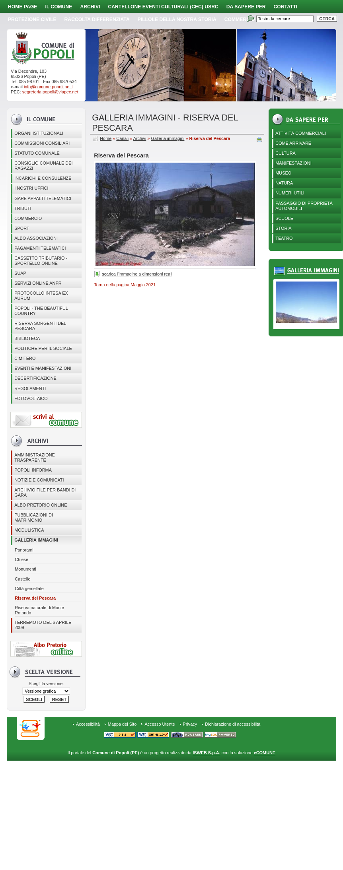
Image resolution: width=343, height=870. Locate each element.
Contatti (286, 7)
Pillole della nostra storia (177, 19)
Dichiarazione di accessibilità (232, 724)
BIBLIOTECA (27, 338)
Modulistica (29, 530)
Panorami (24, 550)
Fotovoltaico (30, 398)
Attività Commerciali (300, 133)
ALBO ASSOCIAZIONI (36, 238)
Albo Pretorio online (40, 505)
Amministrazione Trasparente (34, 457)
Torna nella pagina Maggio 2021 (125, 284)
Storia (283, 228)
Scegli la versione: (46, 683)
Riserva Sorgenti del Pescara (40, 326)
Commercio (239, 19)
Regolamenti (30, 388)
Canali (122, 138)
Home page (22, 7)
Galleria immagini (36, 540)
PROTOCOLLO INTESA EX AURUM (41, 296)
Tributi (22, 208)
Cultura (285, 153)
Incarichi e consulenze (42, 178)
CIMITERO (24, 358)
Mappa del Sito (122, 724)
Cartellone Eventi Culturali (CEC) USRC (163, 7)
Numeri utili (289, 192)
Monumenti (25, 569)
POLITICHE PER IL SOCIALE (43, 348)
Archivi (90, 7)
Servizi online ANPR (37, 283)
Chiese (21, 559)
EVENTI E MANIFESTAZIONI (42, 368)
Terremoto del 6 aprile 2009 (42, 625)
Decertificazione (35, 378)
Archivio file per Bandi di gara (45, 492)
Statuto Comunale (37, 153)
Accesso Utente (159, 724)
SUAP (20, 273)
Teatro (283, 238)
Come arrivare (293, 143)
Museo (283, 173)
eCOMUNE (264, 752)
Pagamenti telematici (40, 248)
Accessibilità (88, 724)
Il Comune (58, 7)
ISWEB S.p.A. (206, 752)
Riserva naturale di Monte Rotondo (39, 610)
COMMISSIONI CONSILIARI (42, 143)
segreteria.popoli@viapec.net (50, 91)
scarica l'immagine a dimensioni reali (137, 274)
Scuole (284, 218)
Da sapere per (246, 7)
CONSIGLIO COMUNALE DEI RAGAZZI (43, 166)
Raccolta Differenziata (97, 19)
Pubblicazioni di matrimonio (33, 517)
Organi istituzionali (38, 133)
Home (105, 138)
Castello (22, 579)
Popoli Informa (33, 470)
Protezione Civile (32, 19)
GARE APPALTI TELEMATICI (42, 198)
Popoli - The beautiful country (41, 311)
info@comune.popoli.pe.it (48, 86)
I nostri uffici (31, 188)
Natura (284, 183)
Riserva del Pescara (35, 598)
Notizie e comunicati (39, 480)
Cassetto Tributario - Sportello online (40, 261)
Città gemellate (29, 588)
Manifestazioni (293, 163)
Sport (21, 228)
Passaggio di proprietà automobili (304, 206)
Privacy (190, 724)
